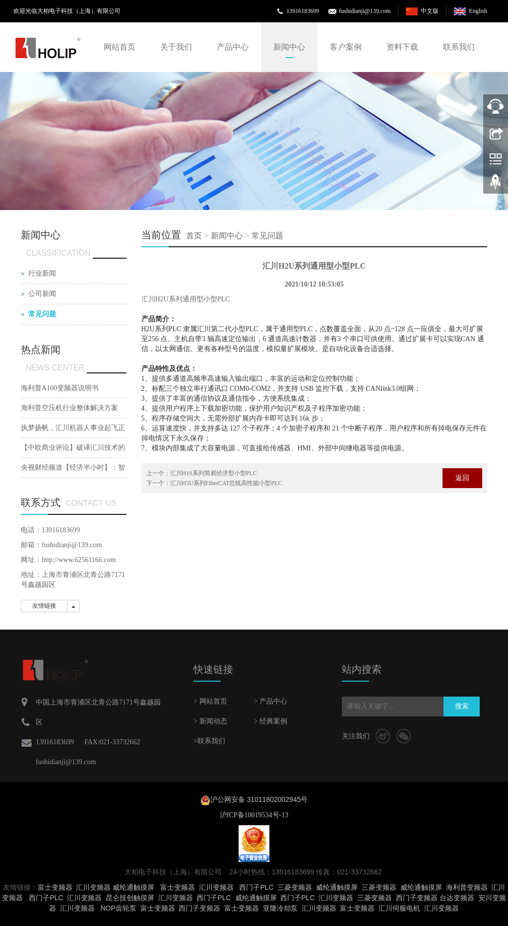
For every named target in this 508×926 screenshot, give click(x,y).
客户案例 (346, 47)
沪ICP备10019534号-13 (254, 815)
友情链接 (44, 605)
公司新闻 (42, 293)
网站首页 (119, 47)
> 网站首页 (210, 701)
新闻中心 (289, 47)
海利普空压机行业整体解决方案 (69, 408)
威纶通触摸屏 (133, 887)
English (478, 10)
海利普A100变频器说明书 (60, 388)
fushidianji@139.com (364, 10)
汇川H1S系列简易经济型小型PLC (213, 473)
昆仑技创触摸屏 (130, 898)
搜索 (462, 706)
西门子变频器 (417, 898)
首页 (194, 235)
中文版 (430, 10)
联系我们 (459, 47)
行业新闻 (42, 273)
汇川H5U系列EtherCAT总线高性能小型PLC (226, 483)
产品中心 (233, 47)
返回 (462, 478)
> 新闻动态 (210, 721)
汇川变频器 (93, 887)
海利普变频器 (467, 887)
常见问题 (267, 235)
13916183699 (302, 10)
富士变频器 (55, 887)
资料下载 (402, 47)
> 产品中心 (270, 701)
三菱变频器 (294, 887)
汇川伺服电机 (399, 908)
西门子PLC (256, 887)
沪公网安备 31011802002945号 (259, 799)
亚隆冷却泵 (280, 908)
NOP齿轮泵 (118, 908)
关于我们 (176, 47)
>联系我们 (209, 741)
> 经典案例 (270, 721)
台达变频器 (457, 898)
